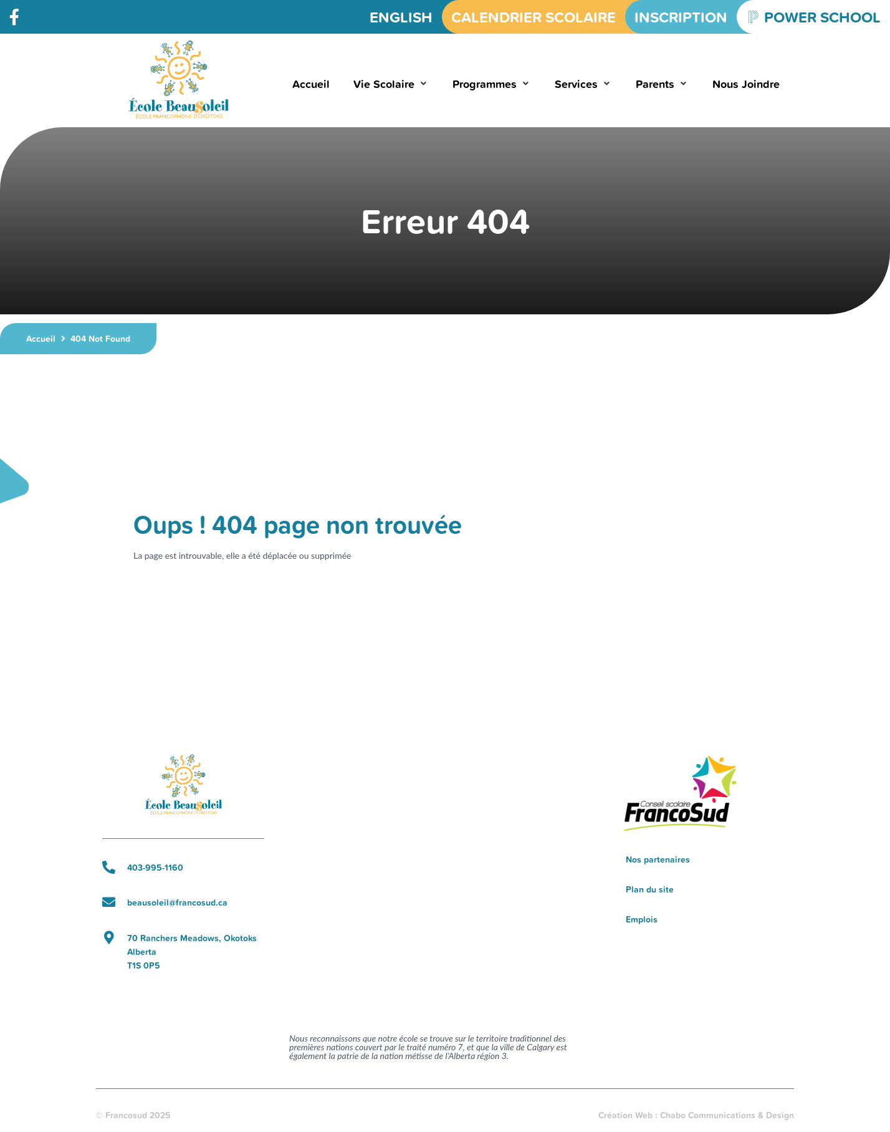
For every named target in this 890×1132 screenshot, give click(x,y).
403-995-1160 (155, 867)
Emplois (642, 919)
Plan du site (650, 889)
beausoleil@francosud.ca (177, 902)
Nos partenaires (658, 859)
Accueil (40, 338)
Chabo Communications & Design (727, 1115)
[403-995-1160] (108, 867)
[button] (391, 84)
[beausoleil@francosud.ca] (108, 902)
